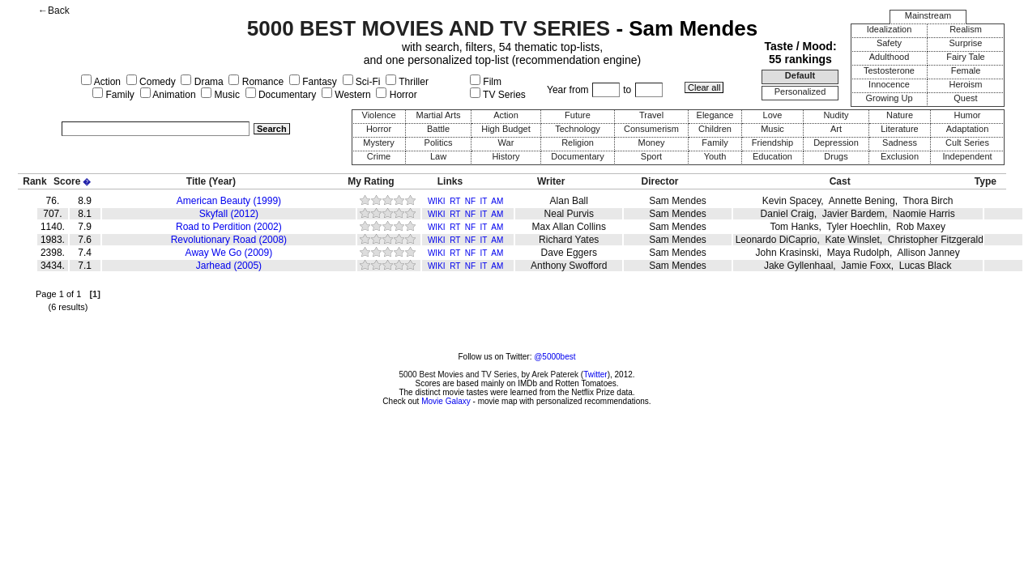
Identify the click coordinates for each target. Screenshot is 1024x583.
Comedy (151, 81)
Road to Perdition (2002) (229, 226)
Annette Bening (862, 200)
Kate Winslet (852, 239)
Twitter (595, 374)
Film (485, 81)
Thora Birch (928, 200)
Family (113, 94)
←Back (54, 10)
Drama (202, 81)
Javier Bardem (853, 213)
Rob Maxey (920, 226)
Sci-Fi (362, 81)
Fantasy (313, 81)
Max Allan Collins (569, 226)
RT (455, 201)
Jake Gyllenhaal (798, 265)
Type (985, 181)
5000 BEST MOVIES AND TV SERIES (428, 28)
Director (660, 181)
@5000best (554, 356)
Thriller (407, 81)
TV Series (498, 94)
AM (497, 201)
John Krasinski (787, 252)
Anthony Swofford (569, 265)
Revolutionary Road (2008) (229, 239)
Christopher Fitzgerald (935, 239)
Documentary (281, 94)
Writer (551, 181)
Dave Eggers (569, 252)
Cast (840, 181)
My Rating (371, 181)
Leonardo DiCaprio (776, 239)
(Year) (222, 181)
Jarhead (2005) (229, 265)
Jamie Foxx (865, 265)
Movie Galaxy (446, 401)
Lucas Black (925, 265)
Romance (256, 81)
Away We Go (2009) (229, 252)
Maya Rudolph (858, 252)
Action (101, 81)
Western (346, 94)
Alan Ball (569, 200)
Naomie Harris (924, 213)
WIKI (437, 201)
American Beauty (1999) (229, 200)
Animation (168, 94)
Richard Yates (569, 239)
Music (220, 94)
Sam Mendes (677, 200)
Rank (34, 181)
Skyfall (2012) (228, 213)
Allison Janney (928, 252)
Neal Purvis (569, 213)
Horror (396, 94)
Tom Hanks (794, 226)
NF (470, 201)
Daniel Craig (787, 213)
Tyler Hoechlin (857, 226)
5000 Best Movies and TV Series (457, 374)
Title (196, 181)
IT (484, 201)
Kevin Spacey (791, 200)
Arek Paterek (554, 374)
